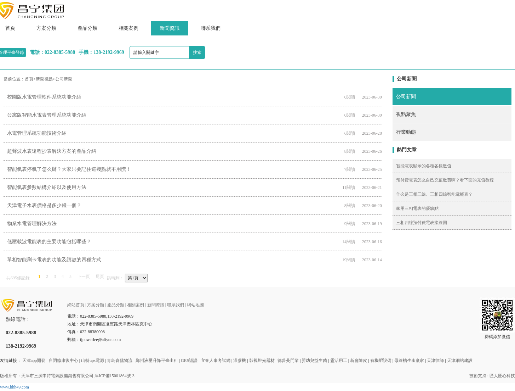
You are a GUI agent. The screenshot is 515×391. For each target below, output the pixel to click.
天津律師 (435, 360)
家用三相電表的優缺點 (417, 208)
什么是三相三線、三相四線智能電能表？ (434, 194)
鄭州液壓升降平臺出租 (157, 360)
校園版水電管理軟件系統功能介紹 (44, 97)
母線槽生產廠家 (409, 360)
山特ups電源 (92, 360)
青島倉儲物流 (119, 360)
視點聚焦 (406, 114)
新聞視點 (44, 79)
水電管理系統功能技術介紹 (37, 133)
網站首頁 (75, 304)
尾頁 (100, 276)
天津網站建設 (460, 360)
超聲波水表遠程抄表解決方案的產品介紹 (51, 151)
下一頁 (83, 276)
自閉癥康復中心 (63, 360)
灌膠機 (239, 360)
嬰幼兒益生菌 (314, 360)
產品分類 (87, 28)
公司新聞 (63, 79)
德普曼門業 (288, 360)
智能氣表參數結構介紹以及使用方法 (46, 187)
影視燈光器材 (262, 360)
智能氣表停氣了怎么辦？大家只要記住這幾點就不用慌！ (69, 169)
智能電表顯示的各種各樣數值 (423, 165)
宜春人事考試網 (215, 360)
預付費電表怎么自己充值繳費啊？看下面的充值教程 (445, 180)
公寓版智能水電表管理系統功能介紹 (46, 115)
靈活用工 (338, 360)
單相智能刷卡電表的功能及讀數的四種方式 (54, 259)
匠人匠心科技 (502, 375)
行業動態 (406, 132)
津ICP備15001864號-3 (115, 375)
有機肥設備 (380, 360)
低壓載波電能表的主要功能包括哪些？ (49, 241)
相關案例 (128, 28)
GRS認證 (189, 360)
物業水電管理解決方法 (32, 223)
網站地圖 (195, 304)
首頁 (29, 79)
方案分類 (46, 28)
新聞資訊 (169, 28)
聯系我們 (211, 28)
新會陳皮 (358, 360)
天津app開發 (33, 360)
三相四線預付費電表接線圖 (421, 222)
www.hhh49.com (14, 387)
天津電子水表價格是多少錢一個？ (44, 205)
